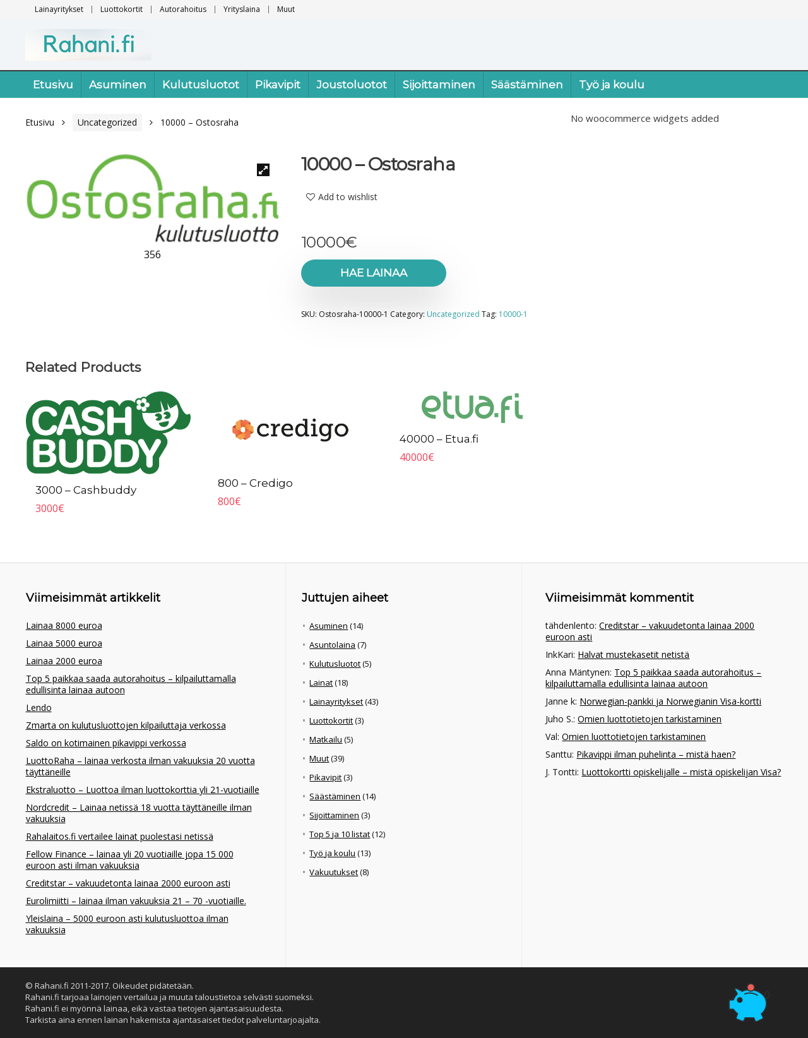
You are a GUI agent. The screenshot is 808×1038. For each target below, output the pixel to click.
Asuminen (117, 84)
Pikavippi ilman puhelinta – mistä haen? (655, 754)
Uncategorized (107, 122)
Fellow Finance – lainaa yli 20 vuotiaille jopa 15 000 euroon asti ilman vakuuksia (130, 859)
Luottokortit (121, 9)
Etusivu (53, 84)
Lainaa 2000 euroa (64, 661)
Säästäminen (527, 84)
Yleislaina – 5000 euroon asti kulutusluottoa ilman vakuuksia (127, 924)
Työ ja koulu (612, 84)
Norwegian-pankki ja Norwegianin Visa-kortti (670, 701)
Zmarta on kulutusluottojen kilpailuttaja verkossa (126, 725)
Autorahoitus (183, 9)
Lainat (321, 682)
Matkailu (325, 739)
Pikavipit (277, 84)
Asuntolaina (332, 644)
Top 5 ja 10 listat (339, 834)
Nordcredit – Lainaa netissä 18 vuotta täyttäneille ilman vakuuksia (139, 813)
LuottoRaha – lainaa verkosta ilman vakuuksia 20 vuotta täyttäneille (140, 766)
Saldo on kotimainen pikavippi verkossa (106, 743)
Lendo (39, 707)
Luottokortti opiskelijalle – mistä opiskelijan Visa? (681, 772)
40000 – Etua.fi (439, 438)
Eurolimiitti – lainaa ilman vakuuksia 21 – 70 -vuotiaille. (136, 901)
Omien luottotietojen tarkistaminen (650, 719)
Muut (286, 9)
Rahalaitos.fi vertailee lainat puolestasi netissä (119, 836)
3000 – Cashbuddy (85, 490)
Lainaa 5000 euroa (64, 643)
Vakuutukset (333, 872)
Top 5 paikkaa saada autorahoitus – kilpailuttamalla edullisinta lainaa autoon (131, 684)
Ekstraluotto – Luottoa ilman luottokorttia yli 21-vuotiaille (142, 790)
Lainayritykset (59, 9)
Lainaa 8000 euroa (64, 625)
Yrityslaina (241, 9)
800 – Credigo (255, 483)
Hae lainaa (373, 272)
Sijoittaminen (439, 84)
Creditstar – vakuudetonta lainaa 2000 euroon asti (128, 883)
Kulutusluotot (200, 84)
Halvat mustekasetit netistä (633, 654)
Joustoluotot (351, 84)
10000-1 (513, 314)
